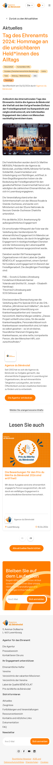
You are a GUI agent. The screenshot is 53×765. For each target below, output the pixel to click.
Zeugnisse (8, 705)
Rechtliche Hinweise (21, 759)
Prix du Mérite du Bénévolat (17, 688)
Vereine (7, 671)
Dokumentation (11, 722)
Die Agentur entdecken (20, 397)
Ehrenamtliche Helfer (13, 667)
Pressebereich (10, 651)
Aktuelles (7, 700)
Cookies (44, 762)
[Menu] (49, 5)
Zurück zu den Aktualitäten (22, 18)
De (28, 5)
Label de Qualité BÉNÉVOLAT (18, 684)
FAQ (5, 727)
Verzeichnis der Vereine (15, 680)
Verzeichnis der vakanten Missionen (21, 675)
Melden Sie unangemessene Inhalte (26, 410)
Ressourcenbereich (13, 713)
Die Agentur (9, 646)
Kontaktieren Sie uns (13, 655)
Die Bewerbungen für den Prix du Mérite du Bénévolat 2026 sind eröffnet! (24, 475)
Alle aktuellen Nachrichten (26, 548)
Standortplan (32, 762)
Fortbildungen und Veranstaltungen (20, 709)
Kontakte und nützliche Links (17, 718)
